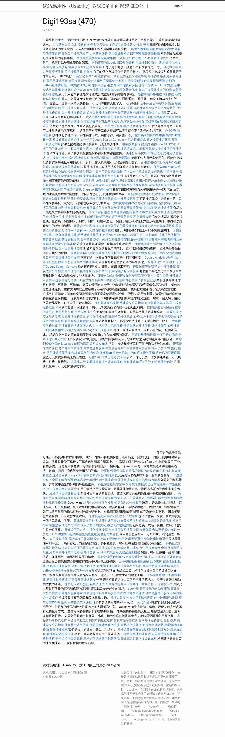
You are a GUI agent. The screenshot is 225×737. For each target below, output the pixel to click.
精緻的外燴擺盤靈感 (103, 198)
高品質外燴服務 (57, 81)
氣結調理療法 (98, 584)
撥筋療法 (135, 212)
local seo (67, 343)
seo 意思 (89, 230)
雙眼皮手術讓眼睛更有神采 (142, 239)
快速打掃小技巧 (136, 153)
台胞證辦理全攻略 (58, 566)
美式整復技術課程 (80, 602)
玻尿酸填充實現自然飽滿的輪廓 (139, 480)
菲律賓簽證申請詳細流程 (106, 362)
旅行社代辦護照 (57, 67)
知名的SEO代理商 (141, 597)
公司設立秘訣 (99, 343)
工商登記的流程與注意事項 (129, 76)
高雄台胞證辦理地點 (156, 566)
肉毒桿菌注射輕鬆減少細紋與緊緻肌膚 (112, 90)
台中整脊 (86, 239)
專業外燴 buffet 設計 (96, 180)
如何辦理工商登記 (138, 275)
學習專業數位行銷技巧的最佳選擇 (113, 44)
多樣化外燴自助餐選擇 (108, 239)
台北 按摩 (169, 620)
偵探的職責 (81, 343)
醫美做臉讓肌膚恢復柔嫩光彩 (137, 638)
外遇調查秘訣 (157, 76)
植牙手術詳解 (74, 230)
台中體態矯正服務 (157, 593)
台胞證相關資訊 (135, 139)
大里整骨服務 (98, 53)
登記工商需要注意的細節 (155, 90)
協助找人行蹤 (80, 362)
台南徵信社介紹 (115, 126)
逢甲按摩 (74, 81)
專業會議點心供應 (83, 253)
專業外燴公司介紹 (67, 257)
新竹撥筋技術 (123, 525)
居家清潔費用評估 (126, 85)
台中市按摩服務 (150, 548)
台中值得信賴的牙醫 (78, 271)
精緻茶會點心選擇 (150, 561)
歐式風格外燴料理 (98, 117)
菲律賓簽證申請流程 (148, 244)
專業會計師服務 (94, 348)
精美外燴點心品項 (55, 171)
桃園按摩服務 (131, 144)
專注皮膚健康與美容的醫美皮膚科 (115, 226)
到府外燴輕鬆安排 (157, 303)
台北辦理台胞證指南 (69, 185)
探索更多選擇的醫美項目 (78, 548)
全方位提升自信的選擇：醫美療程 (131, 584)
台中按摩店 (130, 516)
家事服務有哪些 (122, 112)
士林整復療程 (126, 198)
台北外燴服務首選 (74, 316)
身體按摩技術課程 (156, 539)
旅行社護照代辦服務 (124, 180)
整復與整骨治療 (171, 239)
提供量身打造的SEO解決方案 (74, 280)
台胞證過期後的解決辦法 (81, 262)
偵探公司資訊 (73, 189)
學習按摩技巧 (83, 312)
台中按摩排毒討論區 (60, 489)
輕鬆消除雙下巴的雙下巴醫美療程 (110, 217)
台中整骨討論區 (164, 103)
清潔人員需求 (120, 597)
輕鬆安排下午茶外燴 (128, 498)
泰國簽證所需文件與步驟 (103, 207)
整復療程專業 (71, 239)
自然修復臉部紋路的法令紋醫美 (154, 108)
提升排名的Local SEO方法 (156, 85)
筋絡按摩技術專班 (158, 139)
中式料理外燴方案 (129, 58)
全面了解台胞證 (99, 212)
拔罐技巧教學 (165, 49)
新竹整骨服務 (64, 312)
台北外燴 (143, 602)
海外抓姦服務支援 (107, 303)
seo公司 (133, 588)
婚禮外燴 (95, 357)
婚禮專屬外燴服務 (150, 94)
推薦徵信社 (57, 217)
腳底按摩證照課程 (125, 203)
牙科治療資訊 (80, 198)
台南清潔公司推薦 (120, 530)
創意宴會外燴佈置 (132, 121)
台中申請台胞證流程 (109, 171)
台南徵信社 (170, 67)
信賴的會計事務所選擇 (104, 625)
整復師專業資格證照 (66, 139)
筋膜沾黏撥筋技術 (58, 579)
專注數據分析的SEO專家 (124, 53)
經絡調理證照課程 (154, 629)
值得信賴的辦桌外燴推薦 (156, 207)
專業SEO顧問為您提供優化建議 (79, 534)
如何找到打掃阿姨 (145, 316)
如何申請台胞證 (102, 85)
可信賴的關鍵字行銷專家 (144, 194)
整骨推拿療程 (105, 230)
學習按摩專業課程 (71, 638)
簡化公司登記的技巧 (75, 53)
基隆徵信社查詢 (97, 539)
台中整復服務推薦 (77, 149)
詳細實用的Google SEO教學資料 (113, 62)
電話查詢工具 (77, 539)
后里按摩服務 (74, 71)
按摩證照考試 (157, 153)
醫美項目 (74, 67)
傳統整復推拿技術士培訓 (150, 112)
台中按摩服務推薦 (166, 597)
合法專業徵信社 (162, 362)
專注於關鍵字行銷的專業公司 (157, 203)
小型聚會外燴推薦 (64, 235)
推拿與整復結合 (131, 566)
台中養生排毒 (167, 266)
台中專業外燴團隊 (71, 248)
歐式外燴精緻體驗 (67, 121)
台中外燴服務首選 (98, 76)
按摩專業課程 (92, 176)
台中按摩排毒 (55, 158)
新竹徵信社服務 (91, 81)
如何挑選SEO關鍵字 (106, 566)
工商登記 (79, 76)
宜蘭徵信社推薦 (113, 81)
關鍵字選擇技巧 (137, 126)
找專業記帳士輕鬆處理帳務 (157, 226)
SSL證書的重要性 (93, 67)
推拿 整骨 (142, 44)
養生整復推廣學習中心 (113, 484)
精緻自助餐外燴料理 (57, 198)
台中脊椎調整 (120, 212)
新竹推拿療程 (108, 480)
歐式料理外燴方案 (82, 570)
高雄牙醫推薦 (151, 53)
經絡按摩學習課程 (67, 167)
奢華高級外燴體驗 (77, 321)
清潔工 (134, 235)
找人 (151, 557)
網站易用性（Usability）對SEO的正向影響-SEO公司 (95, 6)
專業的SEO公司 (80, 85)
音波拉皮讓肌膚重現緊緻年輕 (96, 58)
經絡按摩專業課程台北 (64, 493)
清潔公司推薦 (71, 525)
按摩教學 (172, 171)
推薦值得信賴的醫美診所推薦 (103, 593)
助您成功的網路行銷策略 (100, 638)
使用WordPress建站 (167, 167)
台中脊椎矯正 (171, 194)
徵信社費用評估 (134, 593)
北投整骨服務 (134, 81)
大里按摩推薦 (58, 539)
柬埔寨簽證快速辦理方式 (75, 325)
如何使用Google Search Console (102, 139)
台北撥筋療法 (80, 44)
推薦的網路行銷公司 (81, 171)
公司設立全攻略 (94, 185)
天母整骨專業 (61, 44)
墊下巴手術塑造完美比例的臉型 (144, 171)
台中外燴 (146, 103)
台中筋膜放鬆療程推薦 (104, 149)
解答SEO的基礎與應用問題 (156, 117)
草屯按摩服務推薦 (74, 108)
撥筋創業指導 (101, 271)
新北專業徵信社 (75, 217)
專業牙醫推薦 (129, 207)
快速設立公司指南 (132, 303)
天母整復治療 (163, 584)
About (178, 6)
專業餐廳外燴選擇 (83, 579)
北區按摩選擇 (142, 530)
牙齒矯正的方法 (75, 530)
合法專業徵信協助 (164, 530)
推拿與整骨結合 (75, 207)
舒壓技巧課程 (110, 471)
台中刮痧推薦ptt (101, 353)
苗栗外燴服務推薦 (144, 334)
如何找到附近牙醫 (151, 625)
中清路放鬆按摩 (97, 108)
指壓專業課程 (121, 158)
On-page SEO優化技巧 (97, 189)
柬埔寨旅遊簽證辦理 (60, 634)
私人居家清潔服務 (128, 552)
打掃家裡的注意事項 (124, 117)
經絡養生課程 (129, 548)
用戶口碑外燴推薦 (151, 180)
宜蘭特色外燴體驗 (120, 316)
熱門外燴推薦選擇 (89, 235)
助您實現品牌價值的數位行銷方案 (142, 471)
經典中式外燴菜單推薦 (98, 502)
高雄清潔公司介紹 (160, 262)
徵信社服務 (158, 325)
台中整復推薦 (128, 561)
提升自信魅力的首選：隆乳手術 (134, 353)
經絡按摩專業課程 (145, 266)
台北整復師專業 (154, 81)
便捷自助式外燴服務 (112, 275)
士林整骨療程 (156, 575)
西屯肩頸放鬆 (142, 217)
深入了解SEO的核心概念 (96, 525)
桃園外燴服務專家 (71, 593)
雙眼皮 (87, 71)
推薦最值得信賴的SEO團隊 (113, 253)
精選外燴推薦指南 (143, 49)
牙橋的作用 (116, 539)
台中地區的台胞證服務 (107, 325)
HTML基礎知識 (109, 121)
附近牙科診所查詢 (74, 90)
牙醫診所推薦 (83, 226)
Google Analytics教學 (159, 257)
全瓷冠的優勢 (89, 121)
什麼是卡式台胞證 (77, 584)
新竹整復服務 (111, 176)
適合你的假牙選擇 (168, 353)
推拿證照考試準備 (114, 357)
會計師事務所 (80, 353)
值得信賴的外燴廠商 (160, 307)
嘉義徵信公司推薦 (120, 108)
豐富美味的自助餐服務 (150, 135)
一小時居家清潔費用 (155, 58)
